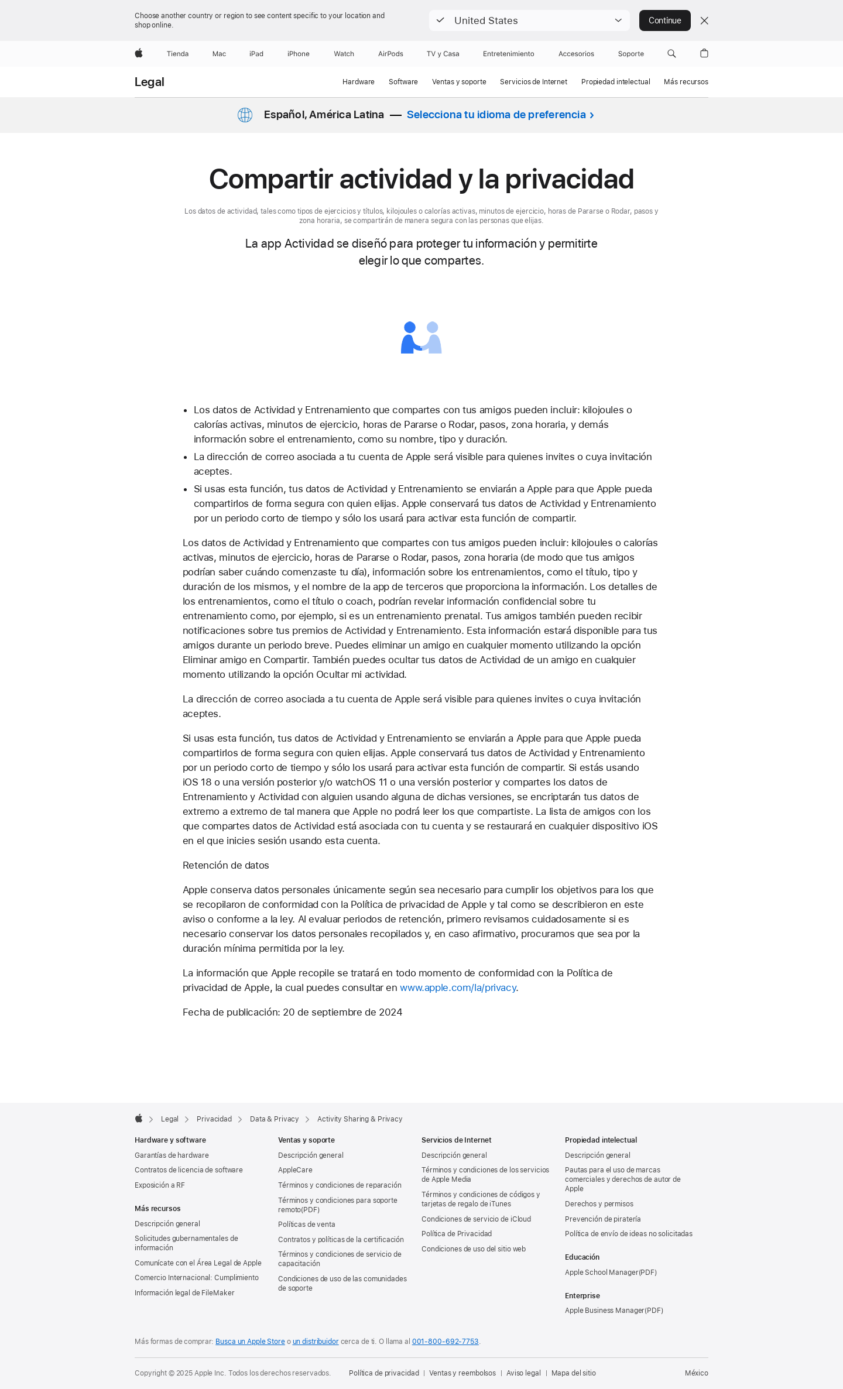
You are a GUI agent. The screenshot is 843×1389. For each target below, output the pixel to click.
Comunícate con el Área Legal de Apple (198, 1263)
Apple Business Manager (605, 1310)
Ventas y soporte (459, 82)
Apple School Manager (602, 1272)
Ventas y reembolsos (462, 1373)
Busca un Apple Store (250, 1341)
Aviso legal (523, 1373)
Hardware (358, 82)
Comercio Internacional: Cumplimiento (197, 1278)
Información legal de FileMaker (184, 1293)
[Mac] (219, 54)
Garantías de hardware (171, 1155)
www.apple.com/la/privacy (458, 987)
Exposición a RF (160, 1185)
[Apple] (139, 54)
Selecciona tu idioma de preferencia (496, 114)
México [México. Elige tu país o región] (696, 1373)
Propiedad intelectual (615, 82)
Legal (150, 82)
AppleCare (295, 1170)
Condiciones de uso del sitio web (474, 1249)
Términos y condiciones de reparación (340, 1185)
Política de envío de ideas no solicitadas (629, 1234)
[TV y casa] (443, 54)
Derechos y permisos (599, 1204)
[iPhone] (298, 54)
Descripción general (167, 1224)
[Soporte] (631, 54)
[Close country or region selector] (704, 20)
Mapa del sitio (573, 1373)
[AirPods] (390, 54)
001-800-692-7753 (445, 1341)
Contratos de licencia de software (189, 1170)
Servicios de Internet (533, 82)
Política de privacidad (384, 1373)
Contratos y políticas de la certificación (341, 1240)
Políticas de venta (306, 1224)
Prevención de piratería (603, 1219)
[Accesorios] (576, 54)
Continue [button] (665, 20)
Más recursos (686, 82)
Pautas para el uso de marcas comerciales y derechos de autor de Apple (623, 1179)
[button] (529, 20)
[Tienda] (177, 54)
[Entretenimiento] (508, 54)
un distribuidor (316, 1341)
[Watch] (344, 54)
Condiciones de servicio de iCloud (476, 1219)
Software (403, 82)
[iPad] (256, 54)
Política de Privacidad (457, 1234)
